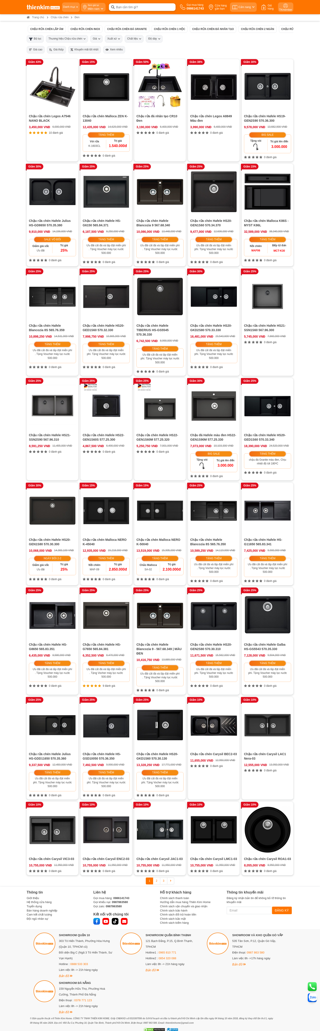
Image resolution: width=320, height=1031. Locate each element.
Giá (96, 38)
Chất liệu (134, 38)
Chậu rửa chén (59, 17)
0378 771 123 (83, 1000)
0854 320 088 (167, 958)
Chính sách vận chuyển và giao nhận (183, 906)
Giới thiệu (33, 898)
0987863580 (120, 902)
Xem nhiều (114, 49)
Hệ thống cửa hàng (39, 902)
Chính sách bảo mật (173, 918)
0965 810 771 (167, 952)
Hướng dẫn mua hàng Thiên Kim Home (185, 902)
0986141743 (121, 898)
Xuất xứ (113, 38)
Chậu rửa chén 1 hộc (169, 28)
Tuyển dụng (34, 906)
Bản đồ (65, 976)
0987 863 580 (255, 952)
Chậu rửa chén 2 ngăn (257, 28)
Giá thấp (56, 49)
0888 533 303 (79, 964)
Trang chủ (35, 17)
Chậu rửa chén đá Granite (127, 28)
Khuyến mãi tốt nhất (84, 49)
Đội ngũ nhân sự (37, 918)
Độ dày (154, 38)
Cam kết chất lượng (39, 914)
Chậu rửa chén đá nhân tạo (213, 28)
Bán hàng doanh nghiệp (42, 910)
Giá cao (35, 49)
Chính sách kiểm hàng (174, 922)
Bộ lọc (35, 38)
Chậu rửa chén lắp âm (46, 28)
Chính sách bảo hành (173, 910)
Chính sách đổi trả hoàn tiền (178, 914)
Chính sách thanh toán (174, 898)
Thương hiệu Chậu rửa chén (67, 38)
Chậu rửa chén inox (85, 28)
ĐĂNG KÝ (282, 910)
